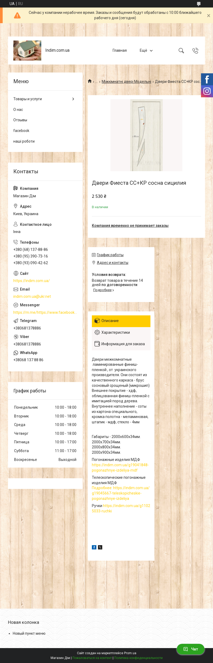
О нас (18, 109)
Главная (120, 50)
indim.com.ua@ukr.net (32, 296)
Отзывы (20, 120)
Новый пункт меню (29, 633)
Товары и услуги (27, 99)
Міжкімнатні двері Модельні (126, 81)
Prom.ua (130, 653)
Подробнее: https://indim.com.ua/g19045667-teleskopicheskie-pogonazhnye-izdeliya (121, 493)
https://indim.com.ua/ (31, 281)
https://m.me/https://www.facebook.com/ (45, 312)
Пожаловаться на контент (92, 658)
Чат (190, 649)
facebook (21, 130)
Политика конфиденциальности (138, 658)
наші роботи (24, 141)
